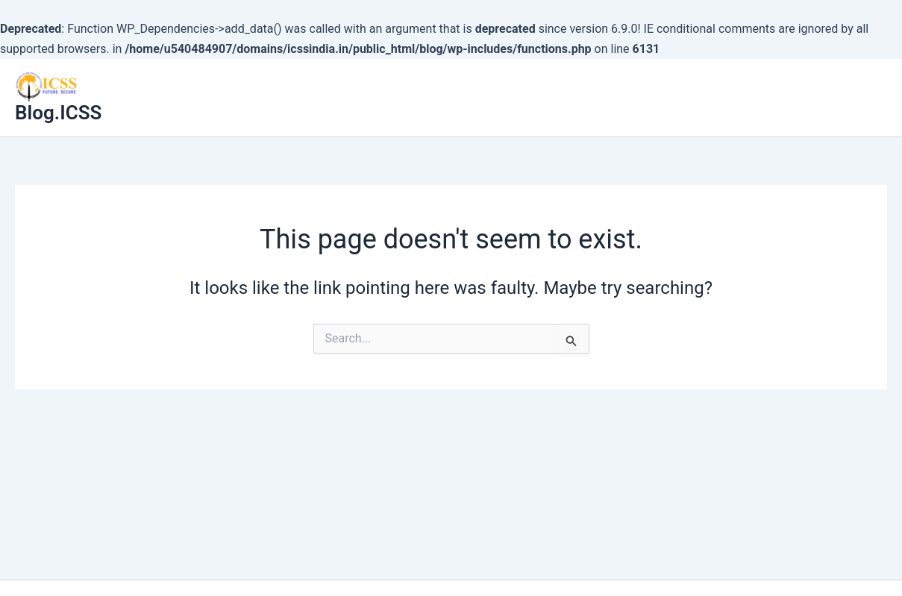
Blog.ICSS (58, 112)
